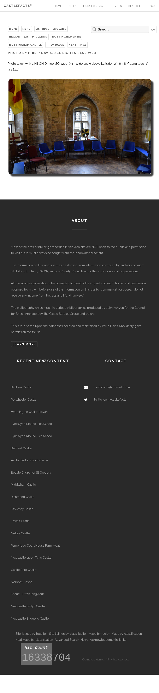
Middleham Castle (23, 484)
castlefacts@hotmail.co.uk (112, 387)
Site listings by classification (68, 633)
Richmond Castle (22, 496)
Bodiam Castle (21, 387)
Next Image (78, 44)
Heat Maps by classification (34, 639)
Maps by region (99, 633)
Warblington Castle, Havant (30, 411)
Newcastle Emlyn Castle (28, 606)
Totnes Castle (20, 521)
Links (122, 639)
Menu (26, 28)
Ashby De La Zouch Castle (29, 460)
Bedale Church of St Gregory (31, 472)
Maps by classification (127, 633)
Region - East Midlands (28, 36)
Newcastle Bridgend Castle (30, 618)
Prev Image (55, 44)
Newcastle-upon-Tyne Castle (31, 557)
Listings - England (51, 28)
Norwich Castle (21, 582)
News (151, 6)
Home (58, 6)
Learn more (24, 344)
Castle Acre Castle (23, 569)
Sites (73, 6)
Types (117, 6)
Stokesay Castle (22, 509)
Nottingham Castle (25, 44)
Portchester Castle (23, 399)
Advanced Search (67, 639)
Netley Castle (20, 533)
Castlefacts (18, 5)
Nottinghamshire (66, 36)
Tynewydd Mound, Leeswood (31, 424)
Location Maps (95, 6)
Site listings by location (31, 633)
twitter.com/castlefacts (110, 399)
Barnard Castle (21, 448)
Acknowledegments (104, 639)
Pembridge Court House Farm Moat (35, 545)
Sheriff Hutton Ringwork (27, 594)
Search (134, 6)
